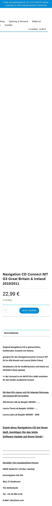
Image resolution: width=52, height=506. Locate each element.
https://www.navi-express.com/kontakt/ (25, 407)
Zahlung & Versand (18, 21)
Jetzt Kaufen (29, 113)
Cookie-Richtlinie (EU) (38, 495)
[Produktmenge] (5, 113)
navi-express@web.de (19, 398)
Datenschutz (23, 495)
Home (5, 427)
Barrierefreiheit (26, 498)
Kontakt (8, 25)
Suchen (42, 338)
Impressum (7, 440)
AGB (15, 495)
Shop (5, 430)
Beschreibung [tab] (11, 136)
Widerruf (36, 21)
